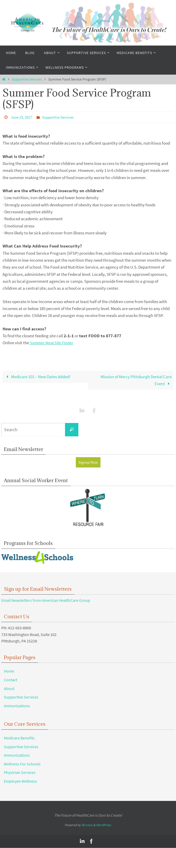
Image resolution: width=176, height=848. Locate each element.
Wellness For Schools (22, 764)
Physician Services (19, 772)
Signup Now (88, 462)
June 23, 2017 (22, 117)
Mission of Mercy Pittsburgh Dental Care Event (136, 380)
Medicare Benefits (19, 738)
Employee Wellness (20, 781)
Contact (10, 680)
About (9, 688)
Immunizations (17, 706)
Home (9, 671)
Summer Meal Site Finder (52, 342)
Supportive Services (27, 79)
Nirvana (86, 825)
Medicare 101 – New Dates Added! (37, 376)
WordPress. (104, 825)
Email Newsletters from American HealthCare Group (45, 600)
